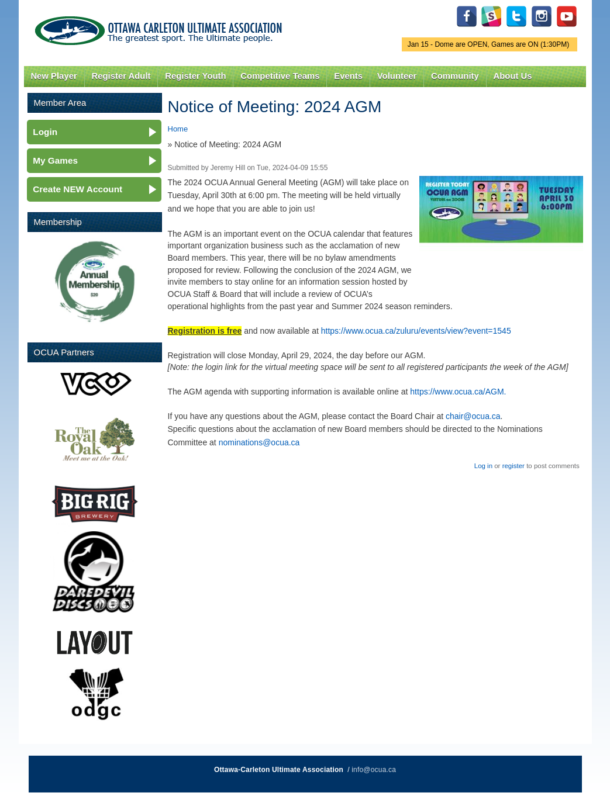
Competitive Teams (279, 76)
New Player (53, 76)
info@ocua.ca (373, 770)
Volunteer (396, 76)
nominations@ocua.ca (259, 442)
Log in (483, 465)
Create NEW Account (77, 189)
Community (455, 76)
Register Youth (195, 76)
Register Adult (120, 76)
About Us (513, 76)
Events (348, 76)
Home (178, 128)
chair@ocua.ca (473, 416)
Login (45, 132)
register (513, 465)
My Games (55, 160)
